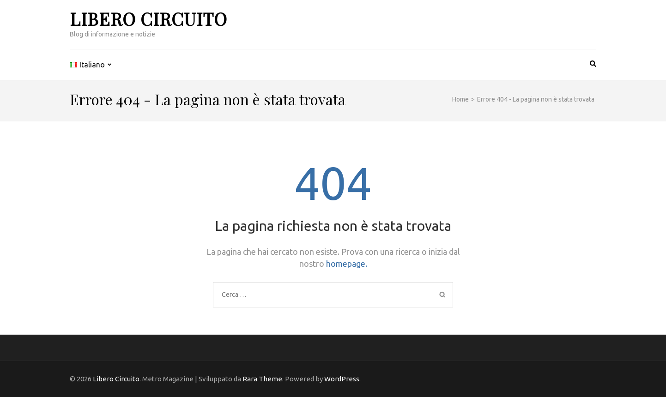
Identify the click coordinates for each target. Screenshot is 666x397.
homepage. (346, 263)
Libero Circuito (148, 18)
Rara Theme (262, 379)
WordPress (341, 379)
